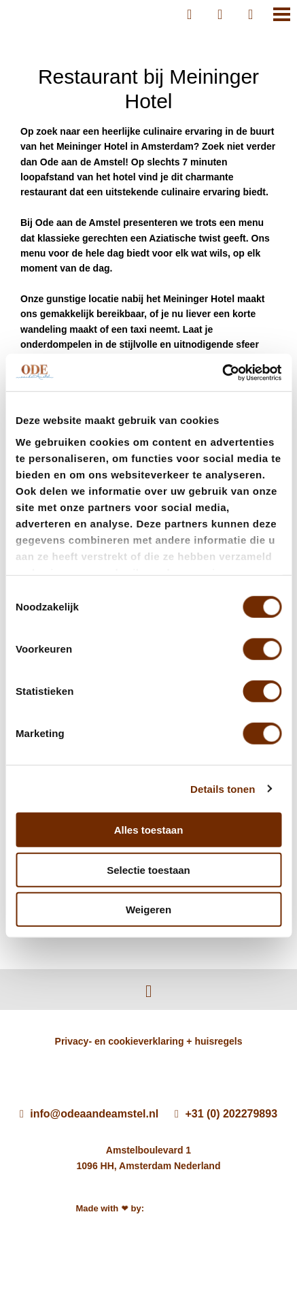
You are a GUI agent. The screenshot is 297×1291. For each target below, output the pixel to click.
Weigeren (148, 909)
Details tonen (222, 788)
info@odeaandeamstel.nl (89, 1114)
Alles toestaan (149, 830)
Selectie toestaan (148, 869)
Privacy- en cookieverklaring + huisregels (149, 1041)
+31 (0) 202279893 (226, 1114)
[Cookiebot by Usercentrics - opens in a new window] (221, 372)
